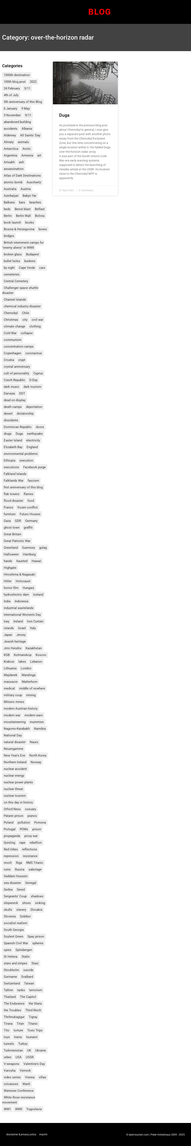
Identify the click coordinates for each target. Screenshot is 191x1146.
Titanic (33, 1024)
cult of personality (16, 373)
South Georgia (14, 930)
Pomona (40, 822)
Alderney (10, 135)
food (30, 501)
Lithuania (10, 668)
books (29, 222)
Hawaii (36, 561)
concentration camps (19, 346)
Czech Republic (14, 380)
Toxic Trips (35, 1030)
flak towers (11, 494)
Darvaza (9, 393)
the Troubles (12, 1010)
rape (22, 843)
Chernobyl (11, 313)
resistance (30, 856)
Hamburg (29, 554)
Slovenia (10, 916)
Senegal (30, 883)
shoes (26, 903)
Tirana (8, 1024)
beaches (35, 202)
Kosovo (41, 655)
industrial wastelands (19, 608)
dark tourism (32, 387)
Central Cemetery (16, 281)
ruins (7, 869)
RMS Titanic (34, 863)
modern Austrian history (21, 708)
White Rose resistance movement (18, 1100)
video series (12, 1077)
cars (42, 268)
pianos (32, 816)
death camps (13, 407)
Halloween (11, 554)
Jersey (21, 635)
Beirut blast (23, 209)
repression (11, 856)
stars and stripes (15, 963)
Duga (19, 434)
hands (8, 561)
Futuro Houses (30, 514)
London (26, 668)
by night (9, 268)
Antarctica (11, 149)
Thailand (10, 997)
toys (7, 1037)
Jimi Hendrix (12, 648)
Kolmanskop (22, 655)
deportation (34, 407)
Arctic (26, 149)
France (8, 507)
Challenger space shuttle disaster (20, 290)
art (39, 155)
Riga (19, 863)
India (7, 601)
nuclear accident (15, 769)
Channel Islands (15, 299)
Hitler (8, 581)
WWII (18, 1109)
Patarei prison (13, 816)
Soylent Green (13, 936)
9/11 (28, 115)
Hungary (28, 588)
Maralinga (28, 675)
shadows (37, 896)
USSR (30, 1057)
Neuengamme (13, 749)
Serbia (8, 889)
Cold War (10, 333)
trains (18, 1037)
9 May (25, 108)
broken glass (13, 254)
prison (36, 829)
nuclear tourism (15, 796)
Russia (19, 869)
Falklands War (13, 480)
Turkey (22, 1044)
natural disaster (15, 742)
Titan (20, 1024)
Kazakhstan (34, 648)
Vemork (25, 1070)
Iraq (6, 621)
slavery (21, 910)
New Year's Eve (14, 755)
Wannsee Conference (19, 1091)
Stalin (26, 956)
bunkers (29, 261)
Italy (33, 628)
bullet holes (12, 261)
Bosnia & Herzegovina (19, 229)
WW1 (7, 1109)
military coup (13, 695)
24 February (12, 88)
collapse (27, 333)
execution (26, 460)
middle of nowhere (32, 688)
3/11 (27, 88)
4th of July (11, 95)
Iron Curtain (35, 621)
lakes (22, 662)
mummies (37, 722)
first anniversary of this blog (23, 487)
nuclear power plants (18, 782)
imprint (43, 1134)
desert (8, 413)
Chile (25, 313)
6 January (10, 108)
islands (9, 628)
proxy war (31, 836)
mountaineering (15, 722)
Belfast (40, 209)
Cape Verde (27, 268)
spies (7, 950)
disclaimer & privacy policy (21, 1134)
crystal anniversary (17, 367)
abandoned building (17, 122)
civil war (37, 320)
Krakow (9, 662)
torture (18, 1030)
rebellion (36, 843)
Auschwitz (34, 182)
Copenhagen (12, 353)
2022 (33, 82)
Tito (6, 1030)
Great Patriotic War (17, 541)
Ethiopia (9, 460)
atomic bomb (13, 182)
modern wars (34, 715)
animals (23, 142)
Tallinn (8, 990)
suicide (28, 970)
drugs (8, 434)
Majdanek (10, 675)
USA (19, 1057)
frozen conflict (27, 507)
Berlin (8, 216)
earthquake (35, 434)
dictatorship (25, 413)
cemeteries (11, 274)
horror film (11, 588)
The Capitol (28, 997)
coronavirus (33, 353)
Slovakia (36, 910)
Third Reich (33, 1010)
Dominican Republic (18, 427)
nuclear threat (13, 789)
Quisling (9, 843)
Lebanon (36, 662)
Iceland (38, 594)
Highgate (10, 568)
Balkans (9, 202)
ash (21, 162)
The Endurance (14, 1003)
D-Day (33, 380)
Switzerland (12, 983)
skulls (8, 910)
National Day (13, 735)
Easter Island (13, 440)
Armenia (27, 155)
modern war (12, 715)
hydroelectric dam (16, 594)
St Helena (10, 956)
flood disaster (13, 501)
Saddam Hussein (15, 876)
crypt (21, 360)
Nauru (34, 742)
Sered (21, 889)
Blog (99, 12)
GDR (18, 521)
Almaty (9, 142)
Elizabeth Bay (13, 447)
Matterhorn (29, 682)
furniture (10, 514)
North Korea (37, 755)
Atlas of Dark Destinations (22, 175)
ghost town (11, 527)
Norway (36, 762)
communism (12, 340)
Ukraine (40, 1050)
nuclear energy (14, 775)
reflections (29, 849)
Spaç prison (35, 936)
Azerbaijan (11, 196)
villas (42, 1077)
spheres (37, 943)
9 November (12, 115)
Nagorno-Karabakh (17, 729)
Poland (8, 822)
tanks (21, 990)
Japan (8, 635)
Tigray (33, 1017)
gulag (43, 548)
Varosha (10, 1070)
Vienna (30, 1077)
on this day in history (18, 802)
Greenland (11, 548)
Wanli (26, 1084)
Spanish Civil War (16, 943)
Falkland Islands (15, 474)
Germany (31, 521)
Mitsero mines (14, 702)
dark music (11, 387)
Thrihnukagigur (14, 1017)
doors (40, 427)
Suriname (10, 977)
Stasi (35, 963)
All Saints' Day (30, 135)
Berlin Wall (23, 216)
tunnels (9, 1044)
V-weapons (11, 1064)
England (32, 447)
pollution (24, 822)
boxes (43, 229)
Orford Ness (12, 809)
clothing (35, 326)
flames (28, 494)
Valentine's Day (34, 1064)
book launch (12, 222)
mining (31, 695)
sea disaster (12, 883)
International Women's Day (22, 615)
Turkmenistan (13, 1050)
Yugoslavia (34, 1109)
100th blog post (15, 82)
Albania (27, 129)
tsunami (32, 1037)
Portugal (10, 829)
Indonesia (21, 601)
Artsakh (9, 162)
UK (29, 1050)
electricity (33, 440)
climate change (14, 326)
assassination (13, 169)
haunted (21, 561)
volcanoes (11, 1084)
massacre (11, 682)
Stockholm (11, 970)
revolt (8, 863)
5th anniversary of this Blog (23, 102)
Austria (26, 189)
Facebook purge (34, 467)
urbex (7, 1057)
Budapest (32, 254)
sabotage (35, 869)
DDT (22, 393)
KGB (7, 655)
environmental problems (21, 454)
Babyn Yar (29, 196)
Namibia (40, 729)
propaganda (12, 836)
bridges (9, 236)
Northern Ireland (15, 762)
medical (9, 688)
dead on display (15, 400)
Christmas (11, 320)
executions (11, 467)
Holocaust (23, 581)
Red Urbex (11, 849)
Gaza (7, 521)
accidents (10, 129)
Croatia (9, 360)
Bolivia (39, 216)
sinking (40, 903)
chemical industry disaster (22, 306)
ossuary (30, 809)
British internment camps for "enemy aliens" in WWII (23, 245)
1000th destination (17, 75)
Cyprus (38, 373)
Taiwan (29, 983)
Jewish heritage (15, 641)
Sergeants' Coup (15, 896)
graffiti (28, 527)
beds (7, 209)
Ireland (18, 621)
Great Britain (12, 534)
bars (22, 202)
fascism (33, 480)
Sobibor (25, 916)
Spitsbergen (24, 950)
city (24, 320)
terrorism (35, 990)
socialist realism (15, 923)
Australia (10, 189)
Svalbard (27, 977)
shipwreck (11, 903)
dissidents (11, 420)
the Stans (35, 1003)
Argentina (10, 155)
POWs (24, 829)
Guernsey (28, 548)
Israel (22, 628)
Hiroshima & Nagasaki (19, 574)
